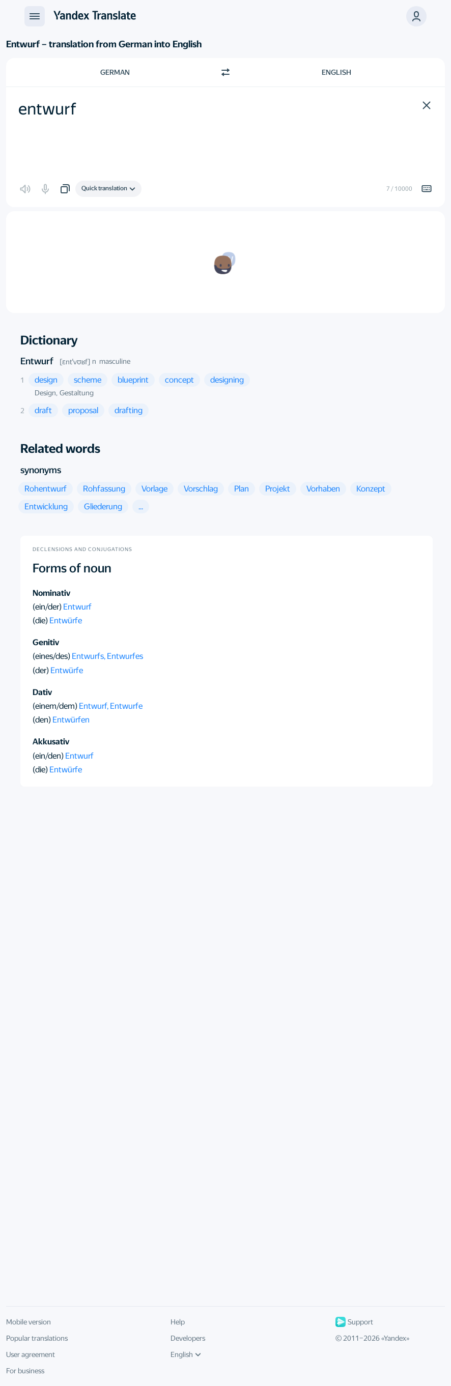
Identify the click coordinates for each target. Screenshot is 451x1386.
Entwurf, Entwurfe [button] (111, 706)
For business (25, 1371)
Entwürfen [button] (71, 720)
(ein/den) (49, 756)
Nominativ (51, 593)
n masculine (111, 361)
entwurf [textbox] (47, 109)
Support (354, 1322)
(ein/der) (48, 607)
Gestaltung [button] (77, 393)
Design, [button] (46, 393)
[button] (426, 105)
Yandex (395, 1338)
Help (178, 1322)
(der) (41, 670)
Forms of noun (72, 568)
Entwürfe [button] (65, 620)
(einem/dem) (56, 706)
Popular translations (37, 1338)
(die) (41, 620)
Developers (188, 1338)
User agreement (30, 1354)
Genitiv (46, 642)
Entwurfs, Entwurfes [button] (107, 656)
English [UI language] (186, 1354)
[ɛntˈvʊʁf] (75, 362)
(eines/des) (52, 656)
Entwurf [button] (77, 607)
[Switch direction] (225, 72)
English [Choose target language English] (336, 72)
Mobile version (28, 1322)
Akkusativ (51, 741)
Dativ (42, 692)
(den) (42, 720)
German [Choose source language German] (115, 72)
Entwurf (36, 361)
